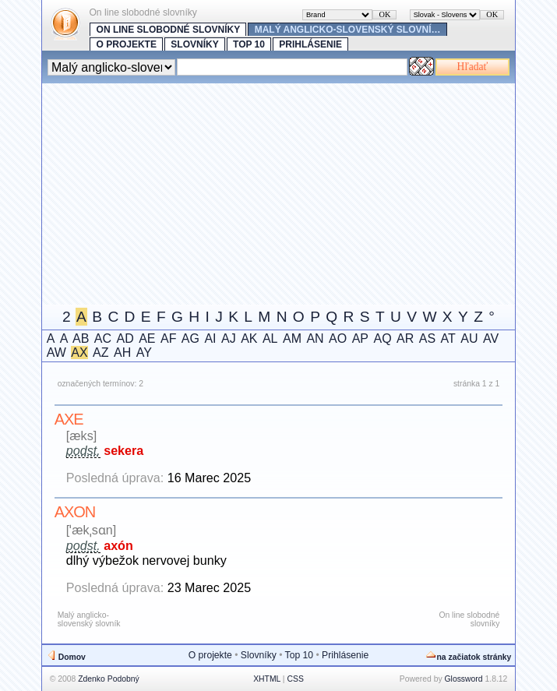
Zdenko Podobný (108, 679)
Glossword (464, 679)
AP (360, 338)
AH (122, 352)
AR (405, 338)
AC (102, 338)
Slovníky (194, 44)
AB (80, 338)
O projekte (127, 44)
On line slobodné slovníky (169, 29)
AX (79, 352)
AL (270, 338)
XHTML (266, 679)
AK (249, 338)
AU (469, 338)
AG (190, 338)
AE (147, 338)
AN (314, 338)
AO (338, 338)
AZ (100, 352)
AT (448, 338)
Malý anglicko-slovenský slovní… (348, 29)
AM (292, 338)
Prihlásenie (310, 44)
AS (427, 338)
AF (168, 338)
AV (491, 338)
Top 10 (249, 44)
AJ (228, 338)
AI (210, 338)
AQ (382, 338)
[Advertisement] (299, 192)
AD (124, 338)
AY (144, 352)
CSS (295, 679)
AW (56, 352)
